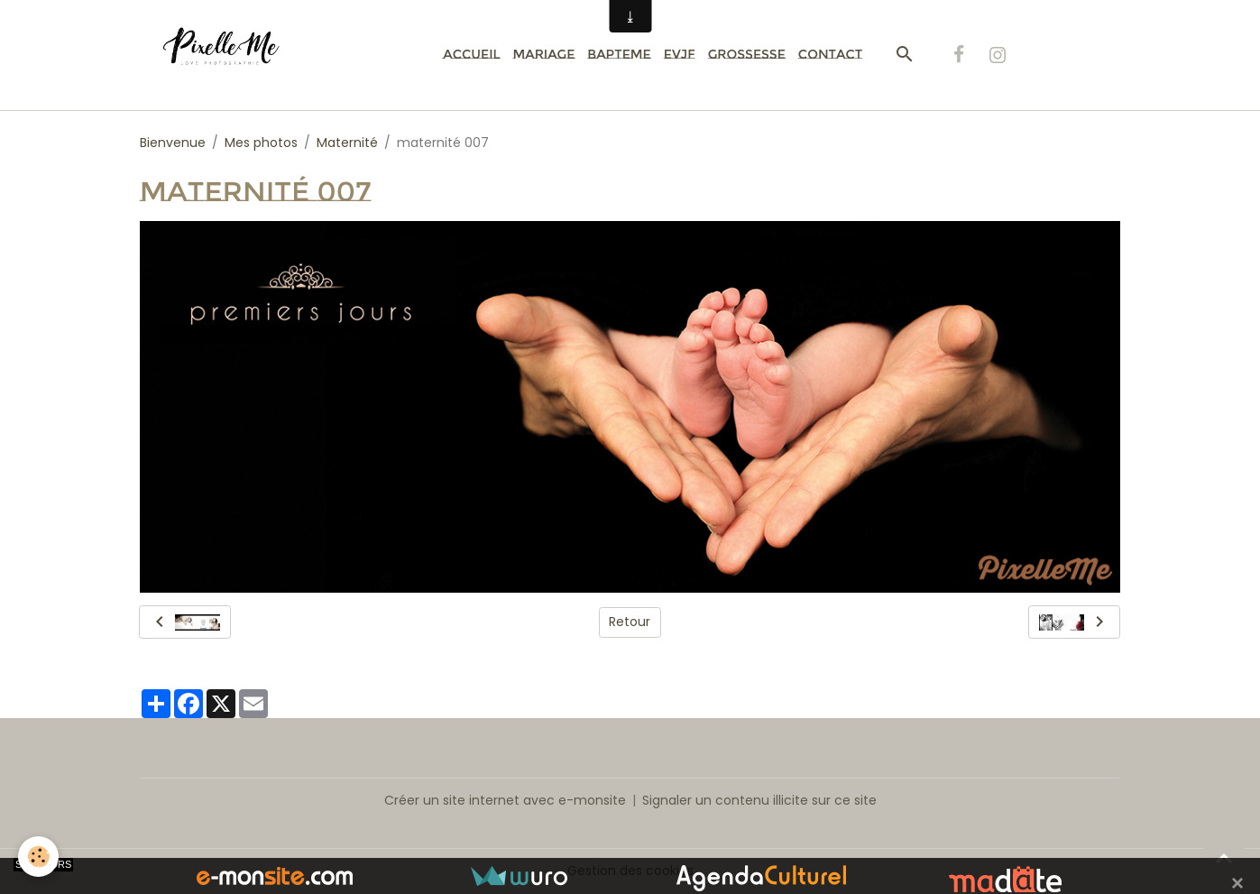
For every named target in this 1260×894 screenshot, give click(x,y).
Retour (629, 622)
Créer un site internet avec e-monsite (505, 800)
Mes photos (261, 143)
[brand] (231, 55)
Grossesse (747, 54)
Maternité (347, 143)
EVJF (679, 54)
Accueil (471, 54)
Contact (830, 54)
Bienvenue (173, 143)
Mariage (543, 54)
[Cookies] (38, 856)
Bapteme (618, 54)
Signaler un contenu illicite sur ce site (759, 800)
